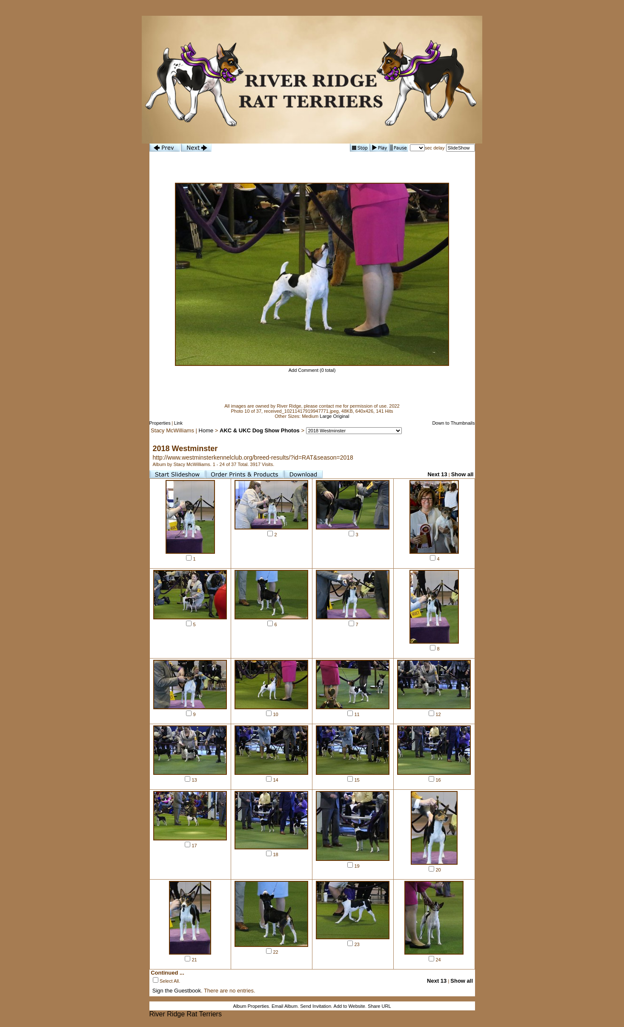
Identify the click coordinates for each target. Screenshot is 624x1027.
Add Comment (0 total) (312, 370)
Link (178, 423)
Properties (160, 423)
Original (341, 416)
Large (326, 416)
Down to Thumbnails (453, 423)
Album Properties (251, 1006)
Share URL (379, 1006)
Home (206, 430)
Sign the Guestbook (176, 990)
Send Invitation (315, 1006)
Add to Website (349, 1006)
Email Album (285, 1006)
